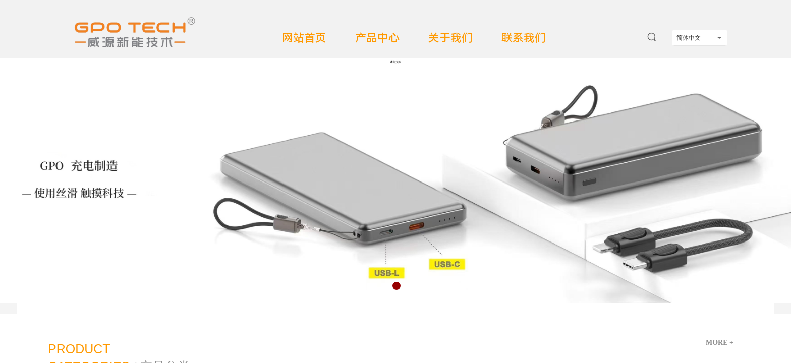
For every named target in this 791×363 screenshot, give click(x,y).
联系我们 (523, 38)
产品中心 (377, 38)
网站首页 (304, 38)
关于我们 (450, 38)
